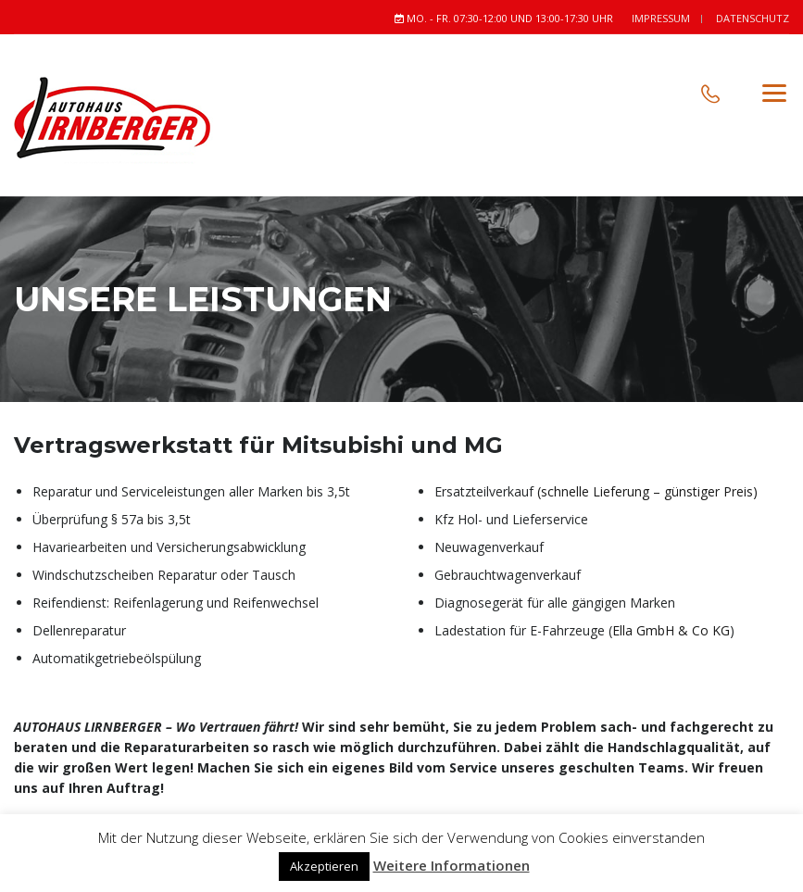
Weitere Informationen (451, 865)
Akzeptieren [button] (324, 866)
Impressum (661, 18)
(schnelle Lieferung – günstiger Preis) (647, 491)
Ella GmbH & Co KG (671, 630)
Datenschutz (752, 18)
